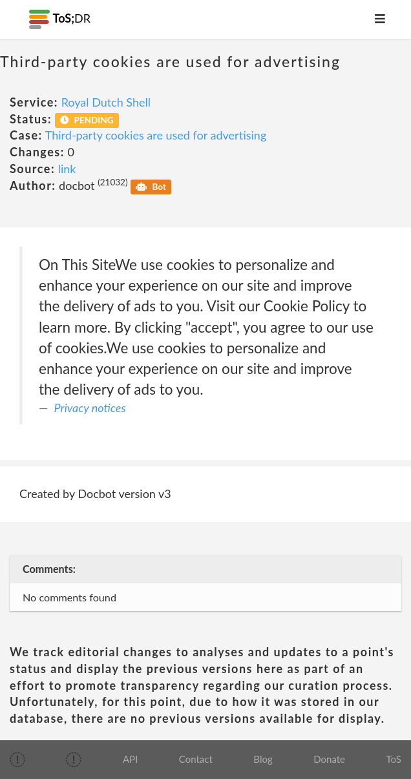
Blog (262, 759)
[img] (17, 759)
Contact (196, 759)
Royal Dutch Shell (106, 102)
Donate (329, 759)
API (130, 759)
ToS (393, 759)
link (67, 168)
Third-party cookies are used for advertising (156, 135)
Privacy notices (90, 407)
